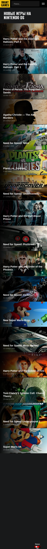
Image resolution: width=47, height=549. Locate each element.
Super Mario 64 (12, 446)
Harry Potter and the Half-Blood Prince (22, 217)
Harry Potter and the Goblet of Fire (23, 370)
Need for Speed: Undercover (20, 193)
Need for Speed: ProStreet (18, 244)
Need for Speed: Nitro (16, 143)
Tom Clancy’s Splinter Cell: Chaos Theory (23, 395)
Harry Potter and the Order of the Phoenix (22, 268)
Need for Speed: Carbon (17, 295)
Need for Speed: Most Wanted (21, 345)
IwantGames (5, 4)
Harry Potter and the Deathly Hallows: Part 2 (20, 40)
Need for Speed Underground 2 (21, 421)
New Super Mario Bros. (17, 320)
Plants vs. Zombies (14, 168)
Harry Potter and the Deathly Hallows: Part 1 (20, 66)
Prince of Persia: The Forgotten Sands (21, 91)
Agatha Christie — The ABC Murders (19, 116)
